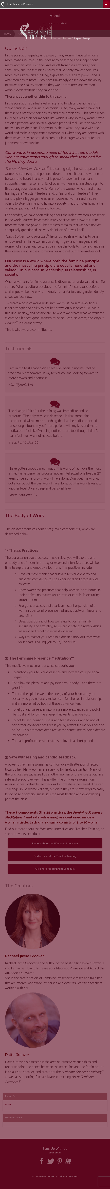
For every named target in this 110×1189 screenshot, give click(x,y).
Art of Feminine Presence (17, 4)
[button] (106, 4)
